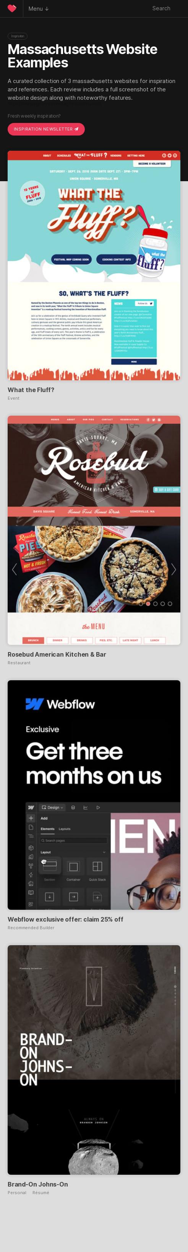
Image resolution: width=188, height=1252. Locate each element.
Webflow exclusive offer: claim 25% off (65, 919)
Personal (17, 1193)
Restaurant (19, 663)
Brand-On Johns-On (38, 1184)
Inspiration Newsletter (46, 129)
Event (13, 398)
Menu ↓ (39, 8)
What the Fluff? (31, 390)
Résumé (40, 1193)
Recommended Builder (31, 928)
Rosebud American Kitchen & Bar (57, 654)
